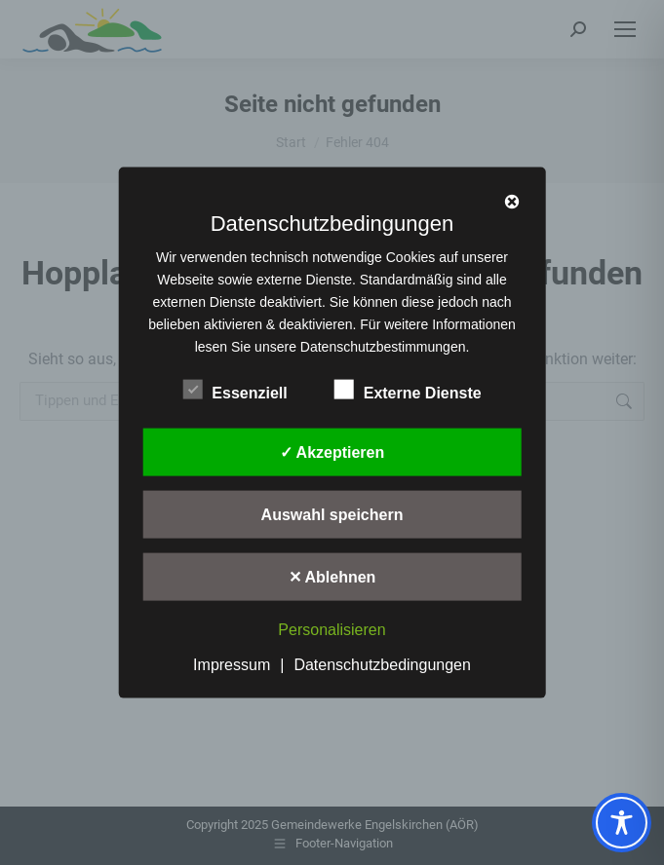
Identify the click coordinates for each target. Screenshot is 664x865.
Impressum (231, 664)
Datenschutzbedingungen (381, 664)
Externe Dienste (408, 389)
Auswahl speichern (332, 515)
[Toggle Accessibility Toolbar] (621, 822)
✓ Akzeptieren (332, 452)
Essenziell (234, 389)
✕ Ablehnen (332, 577)
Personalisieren (331, 629)
